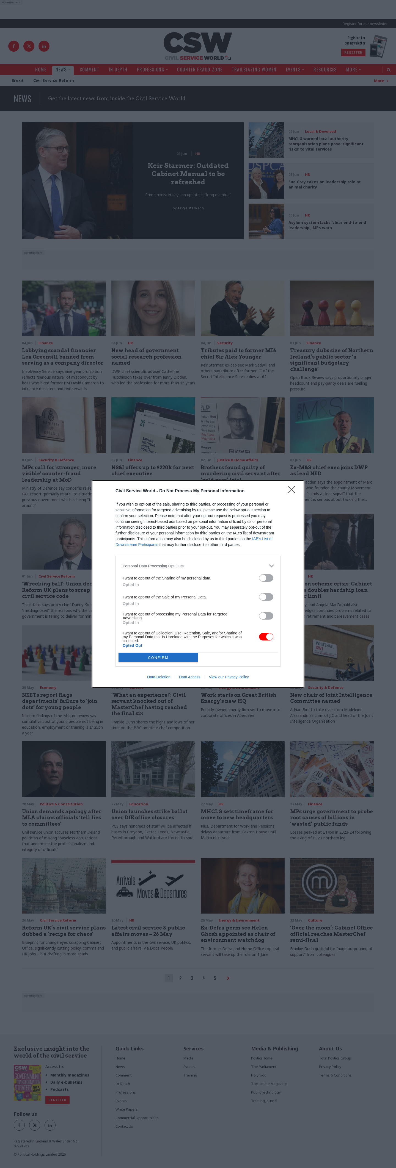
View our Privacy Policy (229, 677)
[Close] (293, 491)
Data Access (189, 677)
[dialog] (198, 584)
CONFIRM (158, 657)
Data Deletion (158, 677)
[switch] (266, 578)
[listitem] (198, 566)
